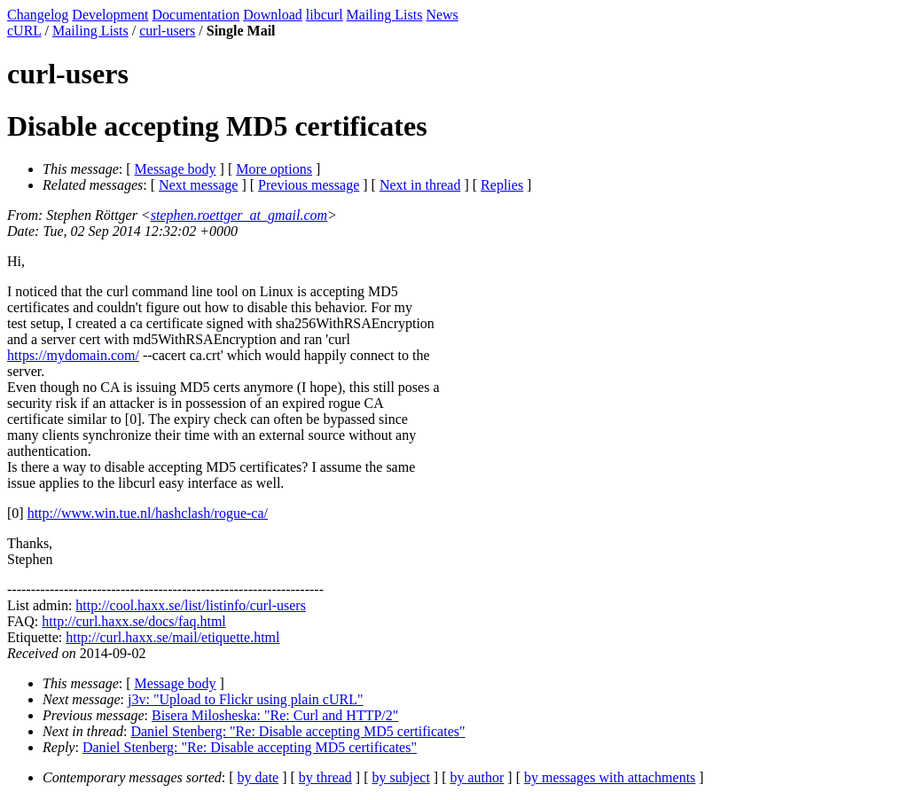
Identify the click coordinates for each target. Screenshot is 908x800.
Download (272, 14)
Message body (175, 168)
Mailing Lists (385, 14)
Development (110, 14)
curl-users (167, 30)
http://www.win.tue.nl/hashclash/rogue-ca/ (147, 513)
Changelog (37, 14)
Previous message (308, 184)
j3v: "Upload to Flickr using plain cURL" (245, 699)
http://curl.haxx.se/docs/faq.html (134, 621)
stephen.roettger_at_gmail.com (239, 215)
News (442, 14)
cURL (24, 30)
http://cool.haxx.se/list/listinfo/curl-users (190, 605)
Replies (502, 184)
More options (274, 168)
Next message (198, 184)
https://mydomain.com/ (73, 355)
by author (477, 777)
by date (258, 777)
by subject (401, 777)
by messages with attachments (609, 777)
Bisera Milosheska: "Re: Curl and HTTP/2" (275, 715)
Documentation (196, 14)
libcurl (324, 14)
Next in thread (420, 184)
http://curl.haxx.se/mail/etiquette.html (172, 637)
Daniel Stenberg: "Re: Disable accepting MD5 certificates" (297, 731)
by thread (325, 777)
